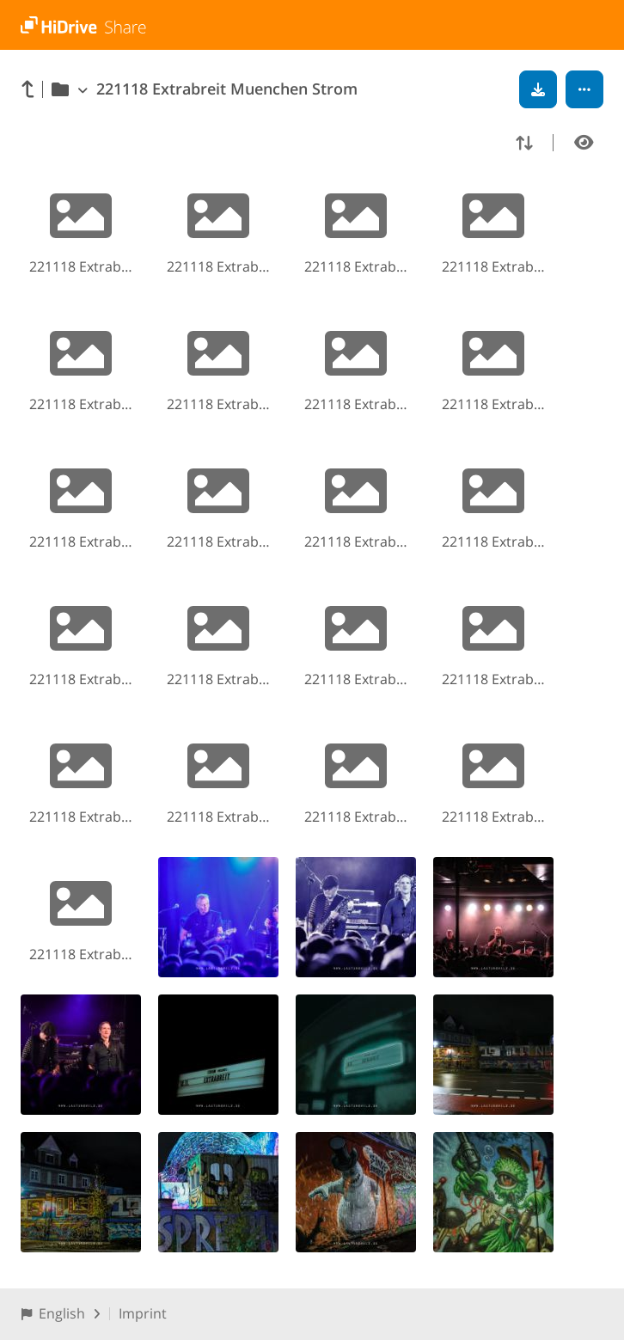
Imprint (143, 1313)
